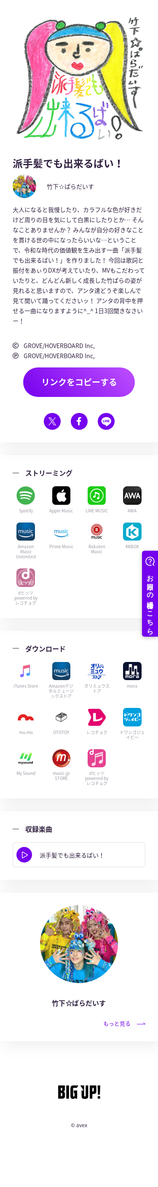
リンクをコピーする (79, 382)
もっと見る (124, 1023)
